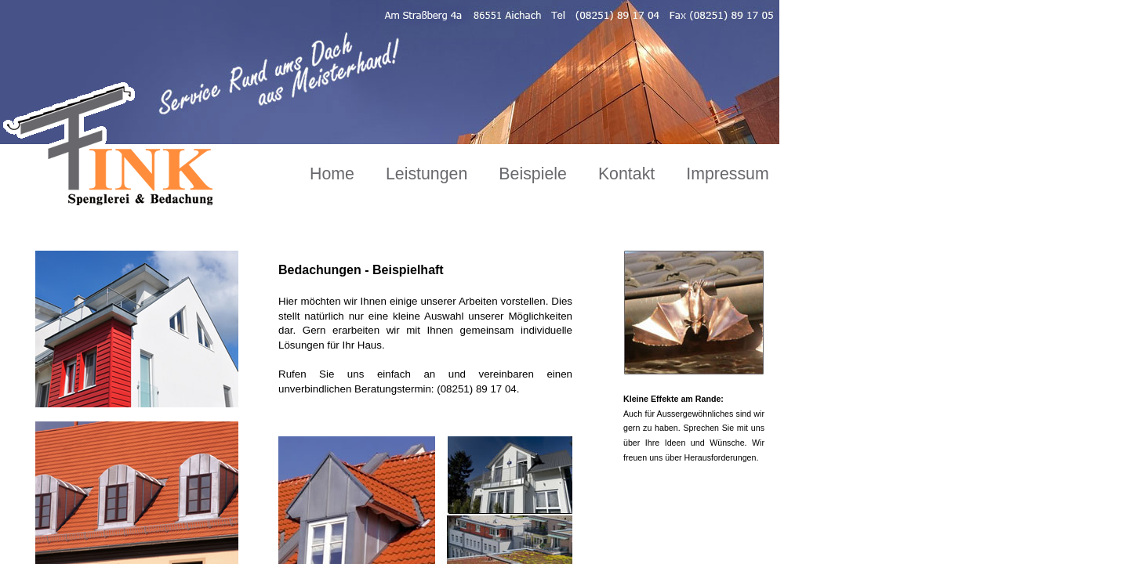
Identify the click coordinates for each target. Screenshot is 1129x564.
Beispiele (533, 173)
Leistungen (426, 173)
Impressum (727, 173)
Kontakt (626, 173)
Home (332, 173)
